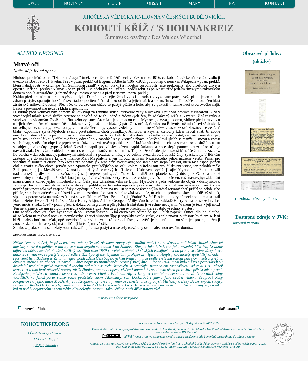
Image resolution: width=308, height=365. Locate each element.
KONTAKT (275, 3)
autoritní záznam (246, 223)
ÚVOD (33, 3)
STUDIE (114, 3)
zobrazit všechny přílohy (258, 199)
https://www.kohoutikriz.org (222, 346)
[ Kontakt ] (51, 345)
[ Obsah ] (40, 339)
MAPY (194, 3)
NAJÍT (234, 3)
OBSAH (154, 3)
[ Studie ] (57, 333)
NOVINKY (73, 3)
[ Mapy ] (52, 339)
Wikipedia (188, 81)
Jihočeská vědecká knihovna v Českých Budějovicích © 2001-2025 (178, 323)
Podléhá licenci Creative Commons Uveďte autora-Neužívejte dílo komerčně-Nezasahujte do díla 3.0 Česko (178, 336)
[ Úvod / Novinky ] (39, 333)
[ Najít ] (38, 345)
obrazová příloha (33, 309)
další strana (228, 309)
